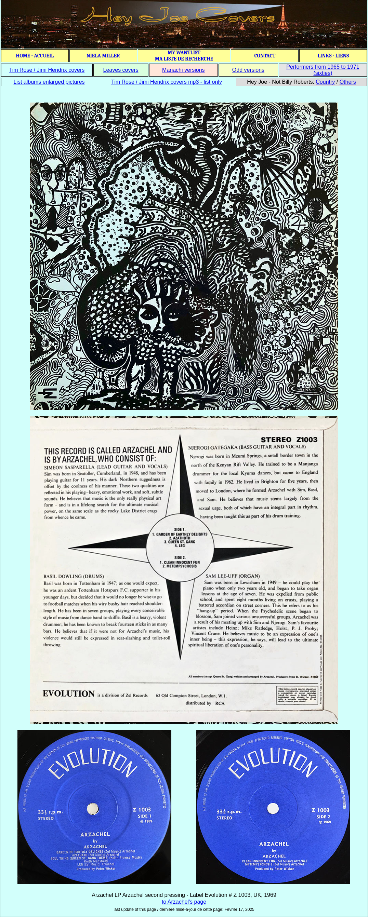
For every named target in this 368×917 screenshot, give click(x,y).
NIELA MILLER (103, 56)
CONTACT (264, 56)
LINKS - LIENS (333, 56)
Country (325, 82)
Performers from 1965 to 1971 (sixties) (322, 70)
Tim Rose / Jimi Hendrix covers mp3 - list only (166, 82)
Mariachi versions (183, 70)
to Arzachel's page (184, 902)
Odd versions (248, 70)
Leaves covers (121, 70)
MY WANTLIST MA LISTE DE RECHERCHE (184, 56)
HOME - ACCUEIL (35, 56)
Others (348, 82)
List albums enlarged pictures (48, 82)
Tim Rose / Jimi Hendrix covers (46, 70)
